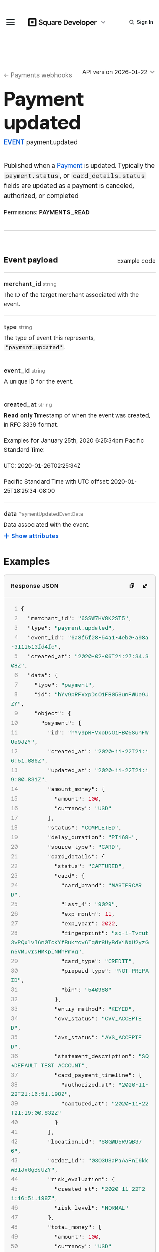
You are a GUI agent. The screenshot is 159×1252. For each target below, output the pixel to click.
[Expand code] (145, 585)
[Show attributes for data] (31, 536)
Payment (70, 166)
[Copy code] (131, 585)
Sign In (145, 22)
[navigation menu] (10, 22)
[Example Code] (136, 260)
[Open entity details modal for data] (50, 514)
